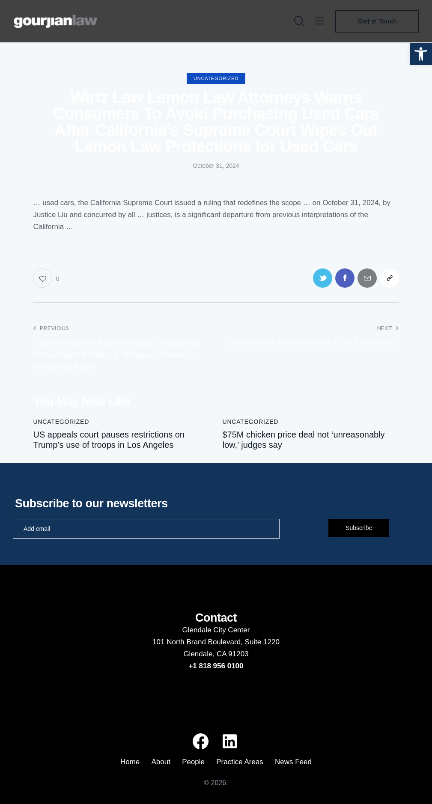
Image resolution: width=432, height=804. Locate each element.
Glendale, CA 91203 (215, 654)
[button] (421, 54)
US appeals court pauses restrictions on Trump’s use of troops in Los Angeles (109, 440)
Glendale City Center (216, 630)
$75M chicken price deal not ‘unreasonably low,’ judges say (304, 440)
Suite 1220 (262, 642)
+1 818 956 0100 (215, 666)
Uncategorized (216, 78)
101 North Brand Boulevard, (198, 642)
